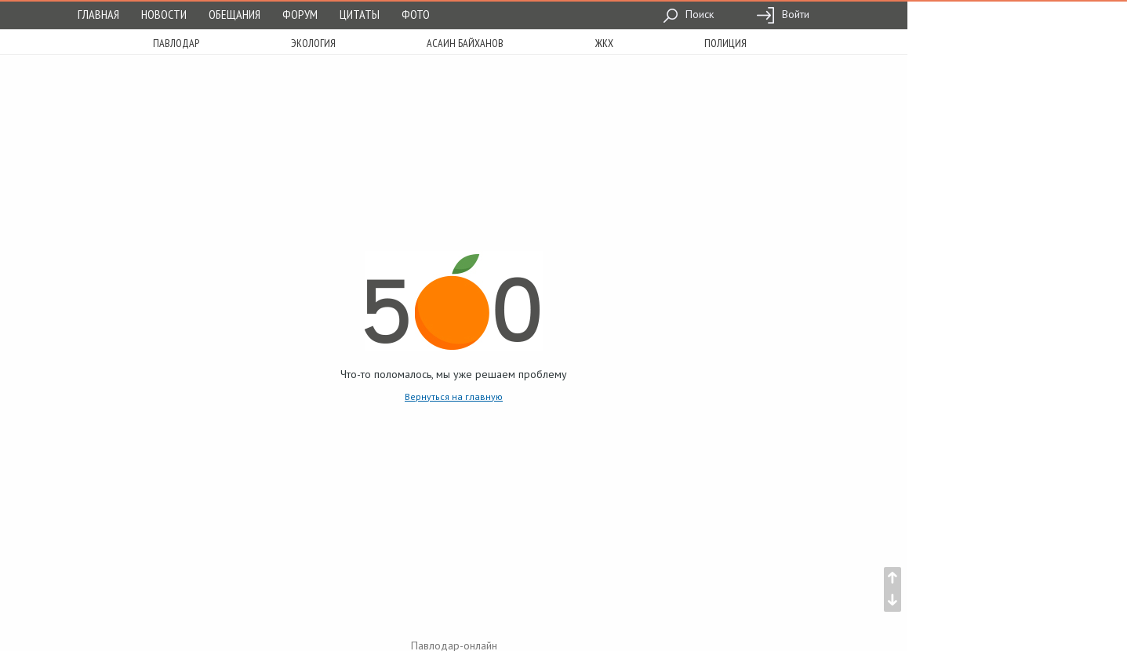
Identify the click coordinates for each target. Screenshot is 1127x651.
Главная (98, 14)
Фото (416, 14)
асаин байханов (465, 43)
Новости (164, 14)
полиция (725, 43)
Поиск (688, 14)
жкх (604, 43)
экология (313, 43)
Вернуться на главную (454, 396)
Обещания (234, 14)
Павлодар (176, 43)
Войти (782, 14)
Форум (300, 14)
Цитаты (360, 14)
